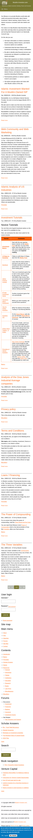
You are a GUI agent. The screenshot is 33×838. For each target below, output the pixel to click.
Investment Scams (10, 714)
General (7, 669)
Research (8, 683)
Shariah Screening (8, 730)
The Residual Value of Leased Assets (13, 735)
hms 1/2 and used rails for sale (12, 780)
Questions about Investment (5, 301)
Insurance (8, 712)
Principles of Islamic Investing (5, 351)
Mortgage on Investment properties (13, 732)
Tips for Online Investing (5, 308)
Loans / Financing (10, 475)
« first (9, 587)
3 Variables (6, 529)
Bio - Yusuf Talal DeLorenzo (11, 727)
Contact (5, 646)
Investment (8, 704)
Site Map (5, 643)
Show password (12, 606)
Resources (6, 667)
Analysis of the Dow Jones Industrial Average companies (15, 380)
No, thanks (13, 835)
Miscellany (4, 418)
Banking (7, 709)
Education (8, 680)
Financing (8, 706)
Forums (5, 641)
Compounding (25, 550)
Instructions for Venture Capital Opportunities (16, 777)
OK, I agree (4, 835)
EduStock (5, 265)
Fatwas (7, 675)
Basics (3, 364)
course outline (21, 356)
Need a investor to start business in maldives (16, 787)
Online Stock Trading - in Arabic (6, 330)
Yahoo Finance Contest (4, 280)
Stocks (5, 665)
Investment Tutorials (11, 217)
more (2, 741)
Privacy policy (8, 409)
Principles (4, 205)
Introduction (6, 654)
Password (4, 606)
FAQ (4, 635)
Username (4, 598)
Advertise (6, 638)
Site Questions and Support (13, 719)
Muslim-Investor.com (21, 802)
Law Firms (8, 688)
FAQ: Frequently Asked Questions (14, 765)
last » (23, 587)
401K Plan (6, 738)
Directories (8, 672)
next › (20, 587)
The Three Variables (11, 544)
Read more (4, 120)
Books (7, 686)
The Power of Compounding (15, 514)
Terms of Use (14, 825)
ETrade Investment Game (5, 294)
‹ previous (12, 587)
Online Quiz (23, 358)
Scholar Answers (8, 662)
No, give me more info (13, 832)
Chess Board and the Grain (23, 522)
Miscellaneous (9, 691)
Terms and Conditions (12, 430)
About (5, 633)
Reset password (7, 620)
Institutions (8, 678)
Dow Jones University (18, 341)
